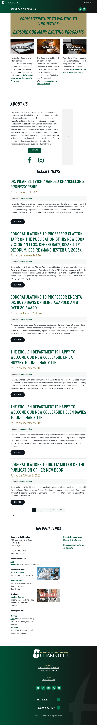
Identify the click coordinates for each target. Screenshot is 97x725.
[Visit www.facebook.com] (29, 160)
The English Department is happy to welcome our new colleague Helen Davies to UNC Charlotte (48, 412)
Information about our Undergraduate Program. (22, 78)
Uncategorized (26, 198)
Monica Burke (16, 580)
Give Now (35, 150)
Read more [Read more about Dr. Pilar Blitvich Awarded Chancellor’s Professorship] (17, 222)
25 (54, 510)
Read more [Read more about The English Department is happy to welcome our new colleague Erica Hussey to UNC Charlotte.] (17, 395)
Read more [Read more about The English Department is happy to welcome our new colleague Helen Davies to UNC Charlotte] (17, 452)
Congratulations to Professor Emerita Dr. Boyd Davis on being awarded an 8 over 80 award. (46, 302)
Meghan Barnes (17, 597)
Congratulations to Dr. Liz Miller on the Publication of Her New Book (48, 467)
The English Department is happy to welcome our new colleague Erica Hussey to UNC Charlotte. (43, 357)
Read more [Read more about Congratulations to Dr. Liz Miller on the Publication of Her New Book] (17, 502)
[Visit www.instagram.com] (40, 160)
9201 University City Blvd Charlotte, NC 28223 (48, 669)
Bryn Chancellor (18, 572)
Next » (61, 510)
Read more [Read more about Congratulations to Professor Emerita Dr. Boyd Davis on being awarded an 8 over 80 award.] (17, 340)
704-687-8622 (48, 680)
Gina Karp (15, 627)
